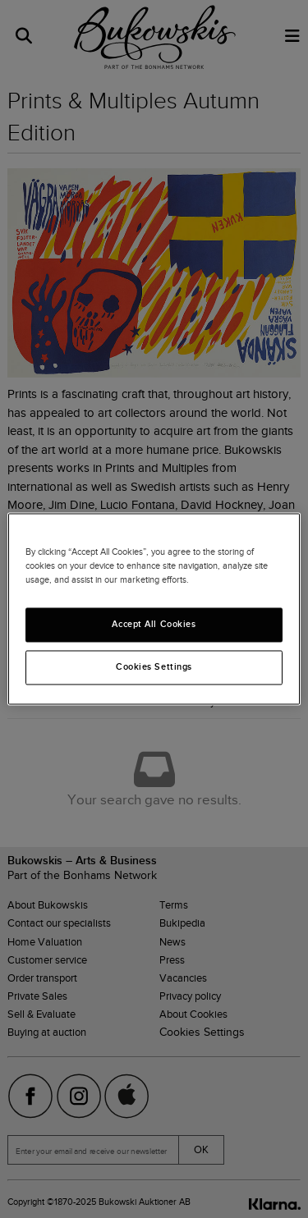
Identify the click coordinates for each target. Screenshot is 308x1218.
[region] (153, 608)
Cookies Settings (154, 667)
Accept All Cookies (153, 625)
